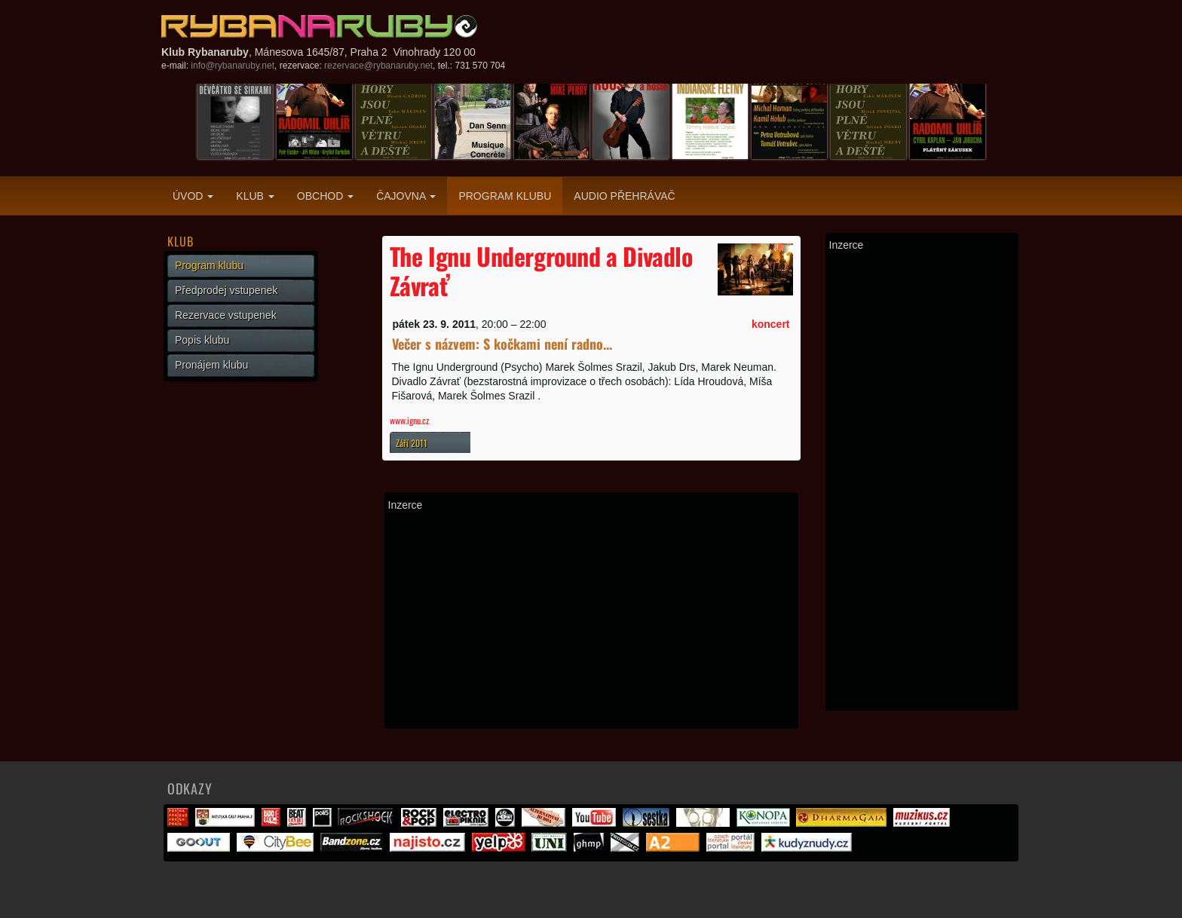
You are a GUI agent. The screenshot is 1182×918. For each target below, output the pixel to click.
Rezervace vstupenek (226, 315)
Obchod (325, 196)
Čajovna (406, 196)
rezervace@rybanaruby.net (378, 65)
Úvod (193, 196)
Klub (255, 196)
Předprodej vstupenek (226, 290)
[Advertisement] (591, 619)
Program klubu (504, 196)
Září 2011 (411, 442)
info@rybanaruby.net (232, 65)
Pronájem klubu (211, 365)
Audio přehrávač (624, 196)
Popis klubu (202, 340)
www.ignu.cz (409, 420)
